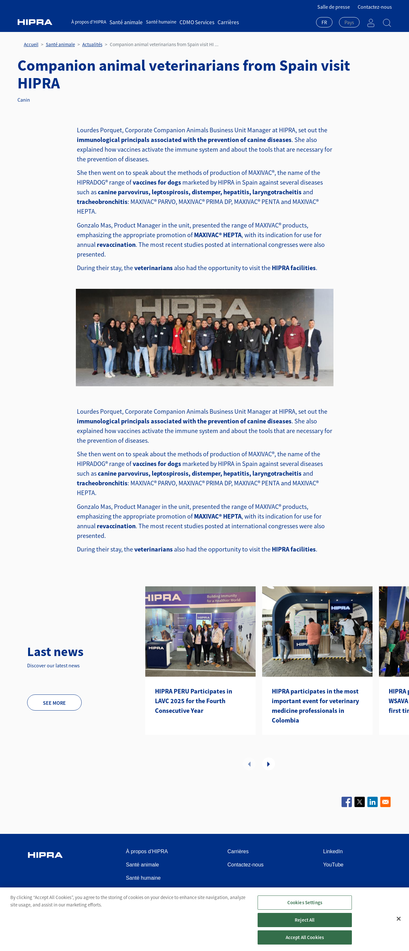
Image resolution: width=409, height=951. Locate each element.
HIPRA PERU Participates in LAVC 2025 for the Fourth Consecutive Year (193, 700)
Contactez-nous (375, 7)
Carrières (218, 22)
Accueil (31, 44)
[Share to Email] (385, 802)
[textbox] (349, 22)
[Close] (399, 922)
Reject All (305, 923)
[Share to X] (359, 802)
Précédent (249, 763)
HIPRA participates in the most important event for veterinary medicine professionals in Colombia (315, 705)
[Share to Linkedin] (372, 802)
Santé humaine (157, 22)
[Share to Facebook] (347, 802)
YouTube (333, 864)
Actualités (92, 44)
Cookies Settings (304, 905)
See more (54, 703)
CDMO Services (190, 22)
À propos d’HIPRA (88, 22)
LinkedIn (333, 851)
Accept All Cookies (305, 940)
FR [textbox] (324, 22)
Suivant (268, 763)
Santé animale (123, 22)
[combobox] (324, 23)
